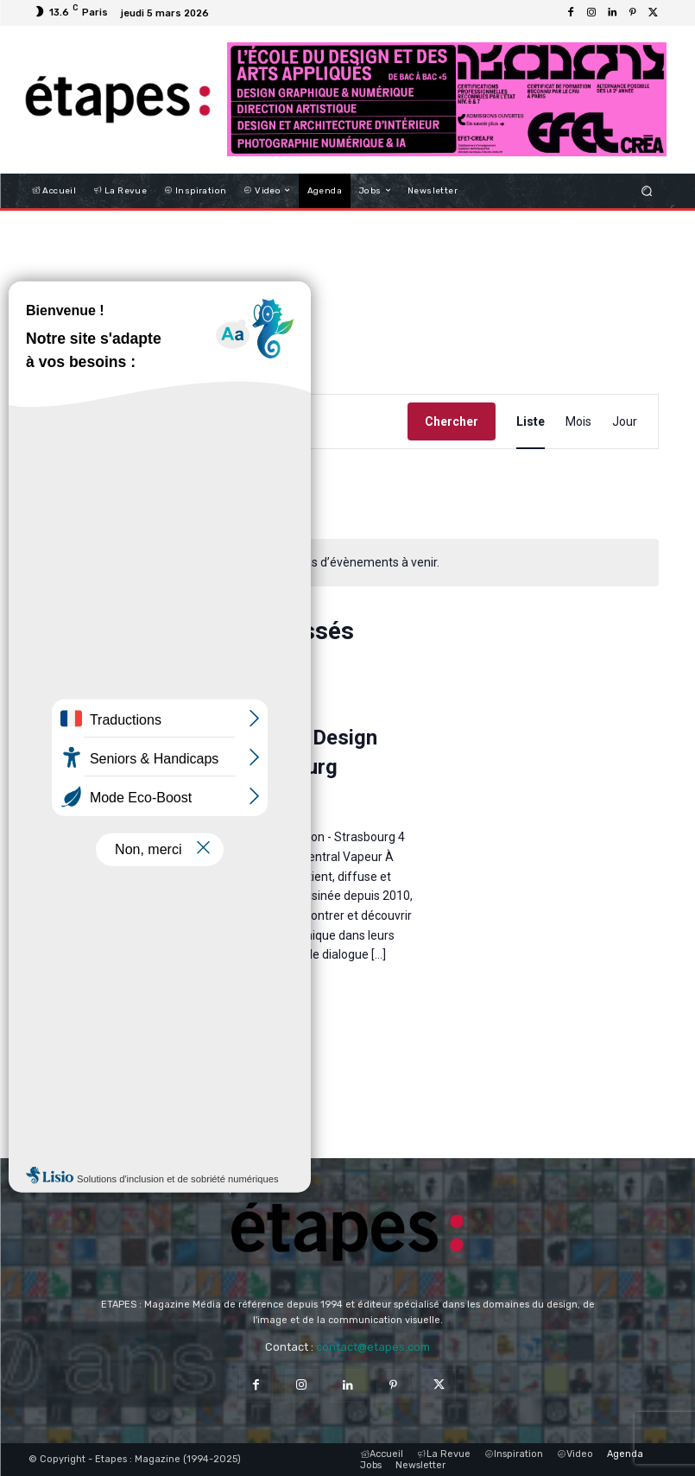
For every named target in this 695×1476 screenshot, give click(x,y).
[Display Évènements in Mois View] (578, 422)
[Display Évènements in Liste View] (530, 422)
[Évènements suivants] (80, 494)
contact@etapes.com (373, 1346)
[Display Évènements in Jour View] (624, 422)
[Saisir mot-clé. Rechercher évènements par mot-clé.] (222, 422)
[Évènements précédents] (46, 494)
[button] (646, 190)
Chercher (451, 421)
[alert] (351, 562)
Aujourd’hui (144, 494)
